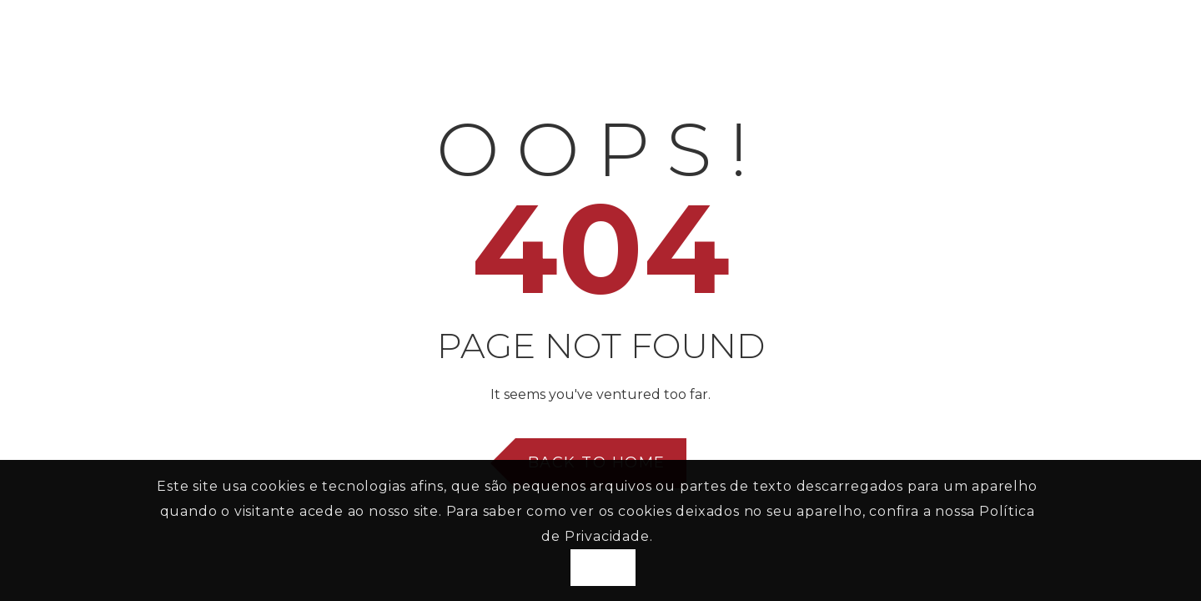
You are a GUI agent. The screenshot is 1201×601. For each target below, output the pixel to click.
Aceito (603, 567)
